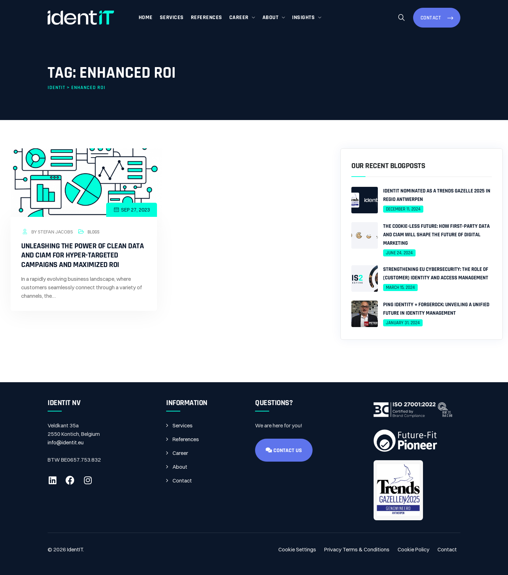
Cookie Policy (413, 549)
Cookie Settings (297, 549)
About (270, 17)
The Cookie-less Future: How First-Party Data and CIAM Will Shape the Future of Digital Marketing (436, 235)
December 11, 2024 (403, 209)
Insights (303, 17)
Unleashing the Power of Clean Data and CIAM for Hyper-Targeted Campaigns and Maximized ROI (82, 255)
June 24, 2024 (399, 253)
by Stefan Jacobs (47, 232)
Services (172, 17)
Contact (432, 17)
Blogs (93, 232)
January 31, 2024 (403, 323)
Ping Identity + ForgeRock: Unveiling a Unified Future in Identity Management (436, 308)
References (206, 17)
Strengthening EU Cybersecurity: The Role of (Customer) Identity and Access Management (435, 273)
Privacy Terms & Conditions (356, 549)
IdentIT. (75, 549)
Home (146, 17)
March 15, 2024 (400, 287)
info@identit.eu (66, 442)
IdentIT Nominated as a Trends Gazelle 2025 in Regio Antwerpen (436, 195)
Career (239, 17)
